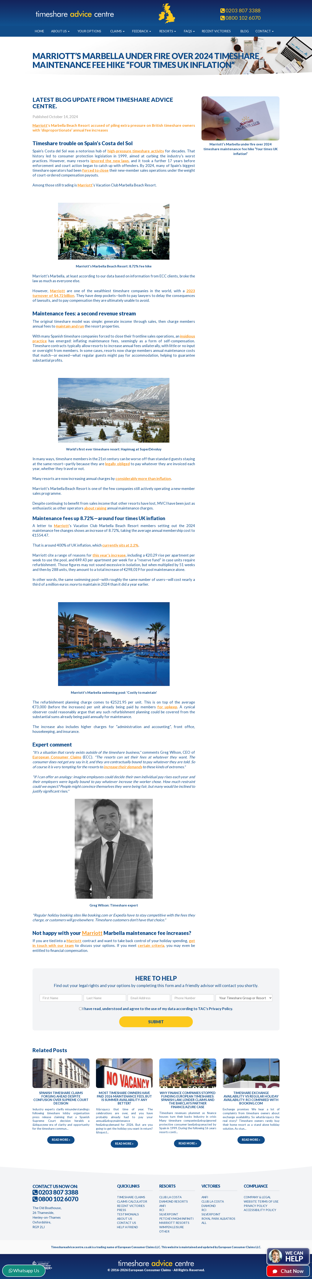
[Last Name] (105, 998)
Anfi (162, 1206)
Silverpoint (168, 1214)
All (204, 1223)
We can (294, 1256)
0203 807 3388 (240, 10)
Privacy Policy (220, 1008)
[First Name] (61, 998)
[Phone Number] (193, 998)
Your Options (89, 31)
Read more (61, 1139)
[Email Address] (149, 998)
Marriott (39, 125)
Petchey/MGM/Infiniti (176, 1218)
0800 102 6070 (240, 18)
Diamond (209, 1206)
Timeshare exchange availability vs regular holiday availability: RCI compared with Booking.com (251, 1098)
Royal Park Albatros (218, 1218)
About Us (60, 31)
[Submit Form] (156, 1021)
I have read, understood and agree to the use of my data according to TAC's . (156, 1008)
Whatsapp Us (24, 1270)
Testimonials (128, 1214)
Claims (117, 31)
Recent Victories (216, 31)
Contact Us (126, 1223)
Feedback (141, 31)
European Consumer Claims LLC (139, 1247)
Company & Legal (257, 1197)
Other (164, 1231)
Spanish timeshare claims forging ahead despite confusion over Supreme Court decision (60, 1098)
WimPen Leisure (171, 1227)
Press (121, 1210)
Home (39, 31)
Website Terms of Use (261, 1201)
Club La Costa (170, 1197)
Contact (264, 31)
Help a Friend (127, 1227)
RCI (161, 1210)
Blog (244, 31)
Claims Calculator (132, 1201)
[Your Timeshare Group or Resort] (244, 998)
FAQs (189, 31)
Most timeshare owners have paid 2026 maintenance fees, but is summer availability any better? (124, 1098)
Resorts (167, 31)
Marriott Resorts (174, 1223)
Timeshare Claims (131, 1197)
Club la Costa (213, 1201)
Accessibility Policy (260, 1210)
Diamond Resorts (173, 1201)
